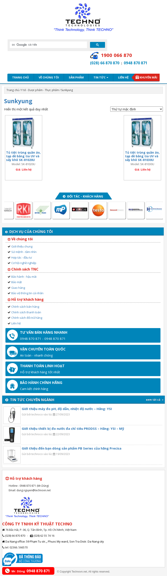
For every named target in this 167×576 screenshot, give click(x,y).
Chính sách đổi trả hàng (26, 318)
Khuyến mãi (148, 77)
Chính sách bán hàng (25, 307)
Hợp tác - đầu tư (21, 257)
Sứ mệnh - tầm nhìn (24, 252)
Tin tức (101, 77)
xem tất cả (155, 400)
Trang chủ (20, 77)
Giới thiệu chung (21, 246)
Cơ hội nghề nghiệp (23, 263)
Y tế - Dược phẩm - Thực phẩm (40, 90)
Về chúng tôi (49, 77)
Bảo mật (16, 282)
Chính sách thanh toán (26, 312)
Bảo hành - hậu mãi (24, 277)
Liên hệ (123, 77)
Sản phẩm (76, 77)
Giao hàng (18, 288)
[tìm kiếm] (48, 44)
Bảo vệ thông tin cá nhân (27, 293)
